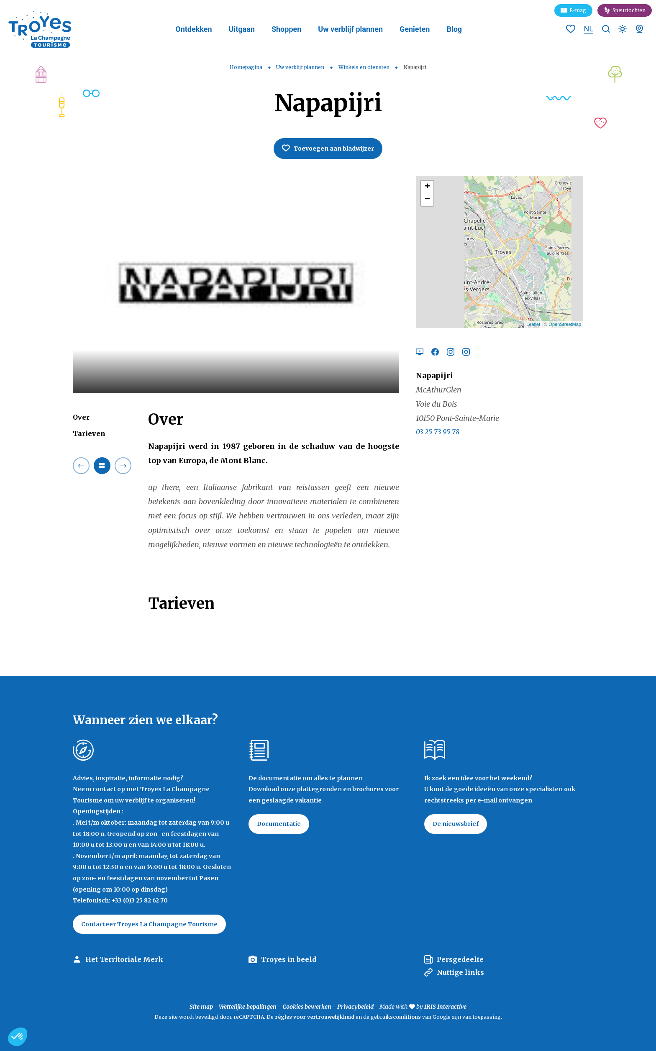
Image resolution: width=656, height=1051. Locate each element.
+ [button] (427, 187)
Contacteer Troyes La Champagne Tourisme (149, 924)
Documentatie (279, 824)
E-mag (577, 10)
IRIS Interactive (445, 1006)
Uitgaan (242, 29)
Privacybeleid (355, 1006)
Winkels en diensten (364, 67)
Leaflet (533, 324)
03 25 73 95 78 (437, 432)
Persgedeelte (460, 959)
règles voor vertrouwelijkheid (314, 1017)
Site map (201, 1006)
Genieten (415, 29)
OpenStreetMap (564, 324)
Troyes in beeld (288, 959)
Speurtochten (629, 10)
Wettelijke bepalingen (248, 1006)
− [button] (427, 199)
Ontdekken (193, 29)
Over (81, 417)
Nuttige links (460, 972)
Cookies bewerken (306, 1006)
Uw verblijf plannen (350, 29)
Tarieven (89, 433)
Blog (454, 29)
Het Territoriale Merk (124, 959)
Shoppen (286, 29)
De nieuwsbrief (456, 824)
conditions (407, 1017)
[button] (18, 1037)
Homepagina (246, 67)
